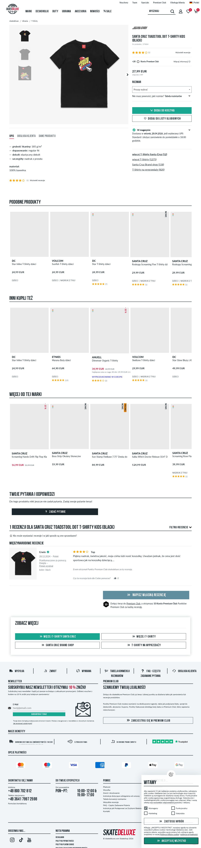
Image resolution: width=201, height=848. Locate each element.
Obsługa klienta (184, 671)
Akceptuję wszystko (171, 841)
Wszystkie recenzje (111, 802)
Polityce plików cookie (169, 834)
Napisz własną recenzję (146, 595)
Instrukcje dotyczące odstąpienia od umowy (121, 796)
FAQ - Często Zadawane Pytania (116, 805)
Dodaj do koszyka (162, 110)
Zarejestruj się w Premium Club (148, 720)
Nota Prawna (63, 831)
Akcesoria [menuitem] (80, 11)
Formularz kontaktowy (17, 803)
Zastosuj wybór (171, 821)
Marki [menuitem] (28, 11)
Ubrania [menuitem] (66, 11)
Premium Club (133, 603)
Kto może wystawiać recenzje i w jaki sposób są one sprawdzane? (43, 535)
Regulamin (60, 837)
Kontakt (106, 811)
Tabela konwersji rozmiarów (114, 799)
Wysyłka (16, 671)
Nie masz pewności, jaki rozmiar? (161, 96)
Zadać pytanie (55, 511)
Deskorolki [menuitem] (42, 11)
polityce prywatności (189, 834)
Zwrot (50, 671)
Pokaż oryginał (46, 566)
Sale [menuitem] (108, 11)
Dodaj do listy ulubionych (162, 118)
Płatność (106, 787)
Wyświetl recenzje (182, 52)
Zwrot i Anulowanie (111, 793)
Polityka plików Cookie (65, 844)
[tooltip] (189, 61)
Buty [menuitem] (55, 11)
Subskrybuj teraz (39, 714)
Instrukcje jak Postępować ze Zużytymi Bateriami (123, 808)
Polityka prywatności (65, 841)
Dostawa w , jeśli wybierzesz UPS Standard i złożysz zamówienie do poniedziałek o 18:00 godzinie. (162, 135)
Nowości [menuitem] (95, 11)
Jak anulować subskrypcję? (22, 723)
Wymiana (83, 671)
